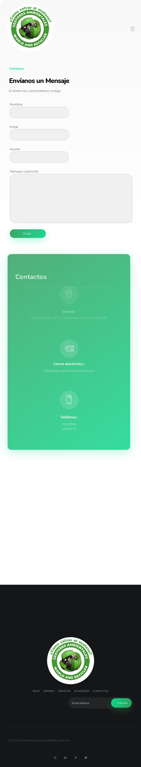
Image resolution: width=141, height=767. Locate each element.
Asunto (73, 155)
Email (73, 132)
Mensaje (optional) (73, 196)
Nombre (73, 110)
